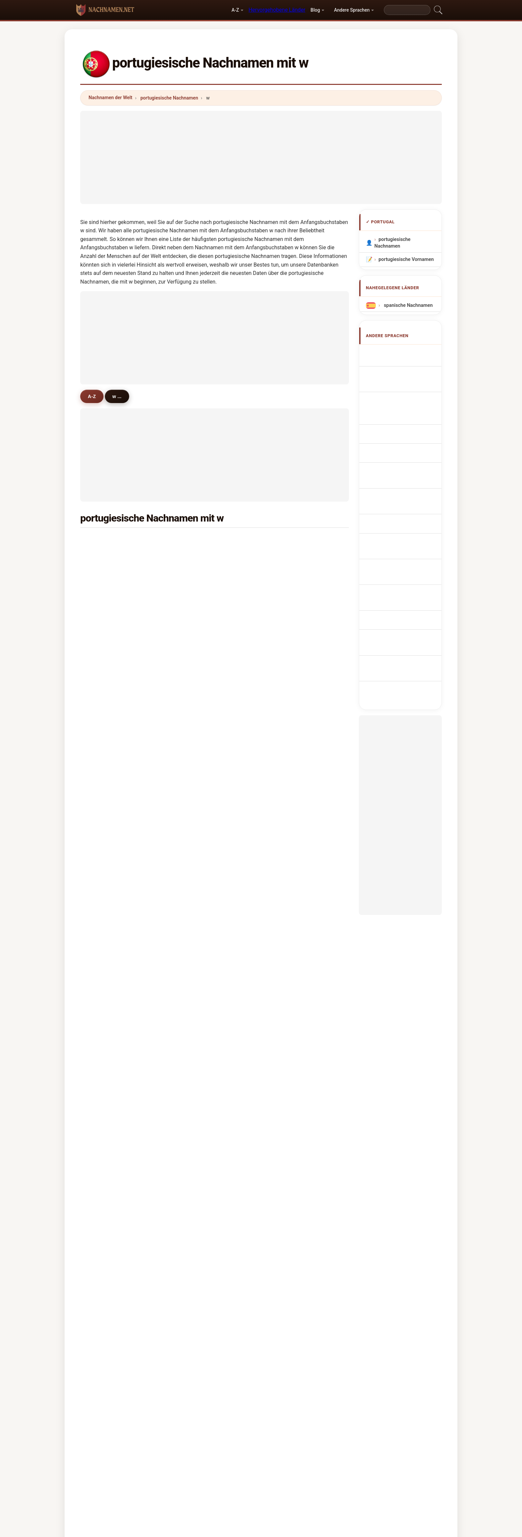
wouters (107, 896)
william (197, 637)
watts (195, 961)
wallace (289, 637)
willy (194, 1025)
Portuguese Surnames (406, 365)
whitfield (198, 767)
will (284, 767)
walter (287, 573)
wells (104, 864)
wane (286, 831)
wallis (195, 670)
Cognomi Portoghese (405, 397)
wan (102, 799)
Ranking (240, 1439)
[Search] (407, 10)
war (102, 961)
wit (192, 993)
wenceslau (201, 912)
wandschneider (206, 718)
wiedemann (293, 977)
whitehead (292, 815)
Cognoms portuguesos (407, 411)
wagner (197, 557)
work (103, 589)
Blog (315, 10)
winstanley (201, 783)
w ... (119, 396)
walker (287, 557)
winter (105, 686)
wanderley (109, 751)
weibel (105, 1074)
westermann (294, 799)
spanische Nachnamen (407, 305)
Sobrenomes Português (408, 426)
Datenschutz (343, 1439)
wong (195, 589)
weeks (287, 945)
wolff (104, 993)
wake (195, 945)
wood (104, 605)
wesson (197, 848)
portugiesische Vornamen (406, 259)
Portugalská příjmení (405, 469)
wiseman (290, 1009)
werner (106, 702)
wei (102, 977)
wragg (287, 1025)
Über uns (208, 1439)
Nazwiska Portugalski (406, 438)
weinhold (290, 864)
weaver (106, 1025)
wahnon (107, 573)
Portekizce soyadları (404, 557)
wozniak (198, 1058)
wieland (289, 896)
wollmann (291, 929)
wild (193, 815)
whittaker (199, 896)
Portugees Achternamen (393, 454)
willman (107, 929)
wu (283, 589)
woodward (200, 831)
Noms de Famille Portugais (398, 381)
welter (105, 1009)
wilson (105, 541)
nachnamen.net (261, 1413)
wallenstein (111, 637)
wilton (196, 751)
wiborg (288, 718)
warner (288, 1058)
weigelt (288, 1042)
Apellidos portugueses (407, 353)
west (194, 605)
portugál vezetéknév (404, 513)
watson (197, 621)
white (195, 541)
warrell (196, 1009)
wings (104, 1042)
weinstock (291, 993)
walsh (287, 880)
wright (105, 621)
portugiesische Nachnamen (169, 98)
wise (103, 783)
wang (104, 557)
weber (287, 605)
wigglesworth (113, 767)
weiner (196, 929)
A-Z (235, 10)
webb (286, 751)
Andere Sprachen (352, 10)
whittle (196, 864)
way (102, 815)
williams (289, 541)
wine (103, 654)
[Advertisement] (261, 157)
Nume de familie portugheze (398, 529)
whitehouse (111, 912)
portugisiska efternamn (408, 545)
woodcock (291, 686)
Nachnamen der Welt (110, 97)
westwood (200, 686)
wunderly (108, 945)
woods (105, 831)
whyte (105, 735)
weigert (197, 880)
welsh (195, 799)
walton (287, 702)
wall (284, 670)
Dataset (308, 1439)
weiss (286, 783)
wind (194, 735)
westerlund (201, 977)
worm (104, 670)
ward (285, 621)
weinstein (200, 654)
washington (111, 1058)
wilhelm (107, 848)
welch (104, 880)
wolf (194, 573)
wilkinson (291, 735)
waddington (111, 718)
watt (285, 912)
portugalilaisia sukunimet (396, 497)
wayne (196, 702)
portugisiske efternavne (408, 482)
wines (287, 654)
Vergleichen (274, 1439)
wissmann (291, 848)
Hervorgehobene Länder (276, 10)
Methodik (175, 1439)
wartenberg (202, 1042)
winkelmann (294, 961)
